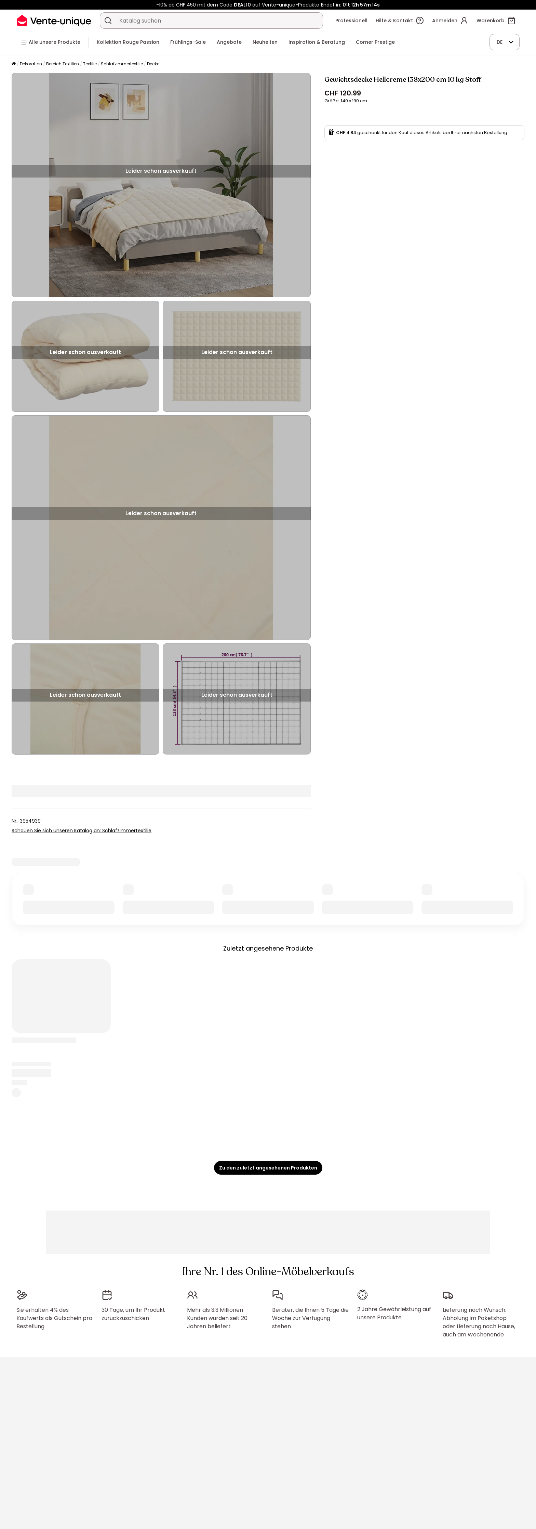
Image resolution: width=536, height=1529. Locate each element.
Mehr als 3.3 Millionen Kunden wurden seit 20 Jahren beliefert (217, 1318)
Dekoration (31, 64)
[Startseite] (14, 64)
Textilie (90, 64)
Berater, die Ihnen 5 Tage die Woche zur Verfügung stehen (310, 1318)
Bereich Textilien (62, 64)
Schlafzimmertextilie (122, 64)
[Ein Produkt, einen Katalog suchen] (108, 20)
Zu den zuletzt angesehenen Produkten (268, 1167)
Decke (153, 64)
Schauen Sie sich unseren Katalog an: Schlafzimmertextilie (81, 830)
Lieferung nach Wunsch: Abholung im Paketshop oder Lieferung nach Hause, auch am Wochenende (479, 1322)
